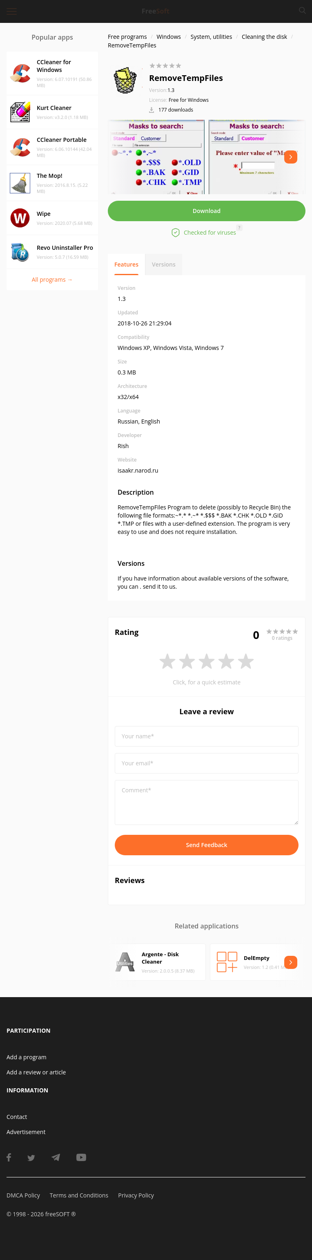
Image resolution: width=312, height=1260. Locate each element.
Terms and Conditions (79, 1195)
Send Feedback (206, 845)
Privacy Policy (136, 1195)
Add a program (27, 1057)
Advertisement (26, 1132)
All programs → (52, 279)
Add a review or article (36, 1072)
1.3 (161, 90)
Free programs (127, 36)
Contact (17, 1117)
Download (207, 211)
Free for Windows (189, 99)
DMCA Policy (23, 1195)
